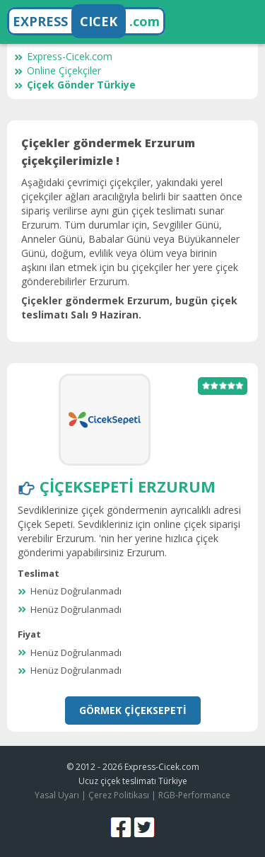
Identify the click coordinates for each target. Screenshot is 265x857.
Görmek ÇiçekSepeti (133, 710)
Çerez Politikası (118, 795)
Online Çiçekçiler (57, 70)
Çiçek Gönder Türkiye (75, 84)
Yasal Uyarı (57, 795)
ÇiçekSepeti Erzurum (128, 486)
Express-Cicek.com (63, 56)
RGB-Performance (194, 795)
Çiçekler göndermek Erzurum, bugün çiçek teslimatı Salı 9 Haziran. (129, 307)
